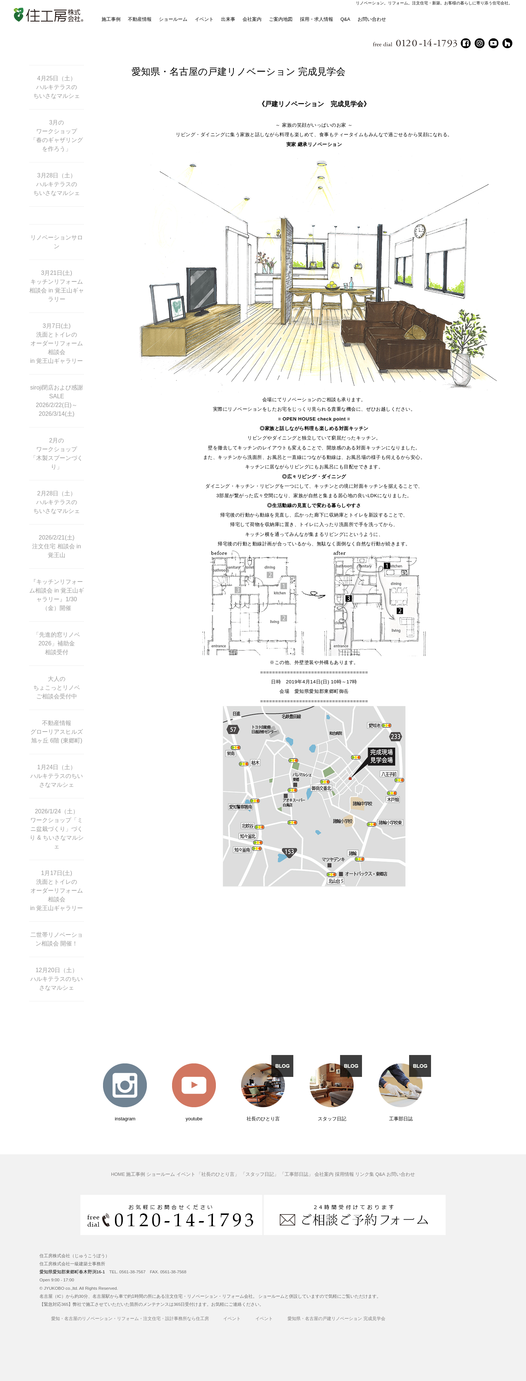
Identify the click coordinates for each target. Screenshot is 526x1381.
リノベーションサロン (56, 241)
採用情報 (344, 1174)
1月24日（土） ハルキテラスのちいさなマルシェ (56, 776)
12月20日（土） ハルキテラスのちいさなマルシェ (56, 979)
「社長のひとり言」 (218, 1174)
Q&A (345, 19)
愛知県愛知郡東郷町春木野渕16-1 (72, 1272)
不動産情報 (140, 19)
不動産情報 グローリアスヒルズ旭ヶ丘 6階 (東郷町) (56, 732)
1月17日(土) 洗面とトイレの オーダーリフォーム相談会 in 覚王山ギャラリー (56, 890)
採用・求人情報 (316, 19)
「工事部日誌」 (296, 1174)
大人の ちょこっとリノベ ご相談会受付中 (56, 687)
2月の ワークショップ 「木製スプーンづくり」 (56, 453)
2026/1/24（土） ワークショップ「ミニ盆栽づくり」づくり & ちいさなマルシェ (57, 828)
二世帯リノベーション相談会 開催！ (56, 939)
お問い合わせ (372, 19)
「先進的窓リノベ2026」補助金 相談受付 (56, 643)
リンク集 (364, 1174)
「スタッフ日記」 (260, 1174)
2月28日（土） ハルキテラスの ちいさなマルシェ (56, 502)
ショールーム (173, 19)
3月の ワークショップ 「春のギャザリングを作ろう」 (56, 135)
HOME (118, 1174)
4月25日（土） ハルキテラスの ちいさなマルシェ (56, 87)
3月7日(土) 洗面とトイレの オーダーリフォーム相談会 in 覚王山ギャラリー (56, 343)
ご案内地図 (281, 19)
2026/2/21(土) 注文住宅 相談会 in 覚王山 (56, 546)
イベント (204, 19)
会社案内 (252, 19)
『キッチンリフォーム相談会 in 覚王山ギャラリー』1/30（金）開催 (56, 595)
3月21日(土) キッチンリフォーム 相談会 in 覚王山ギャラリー (56, 286)
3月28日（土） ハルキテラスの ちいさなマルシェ (56, 184)
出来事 (228, 19)
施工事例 (111, 19)
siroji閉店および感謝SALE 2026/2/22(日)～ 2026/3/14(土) (56, 400)
